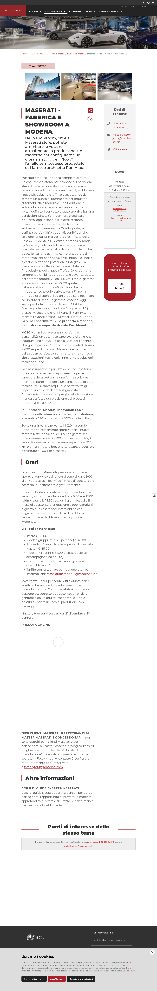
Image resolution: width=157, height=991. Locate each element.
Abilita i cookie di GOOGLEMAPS (119, 210)
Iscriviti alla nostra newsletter (109, 940)
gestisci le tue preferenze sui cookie (119, 219)
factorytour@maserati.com (43, 767)
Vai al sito (120, 149)
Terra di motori (57, 54)
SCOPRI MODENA (39, 54)
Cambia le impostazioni (81, 979)
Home (24, 54)
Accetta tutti (56, 979)
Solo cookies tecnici (34, 979)
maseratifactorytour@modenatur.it (72, 574)
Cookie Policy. (129, 971)
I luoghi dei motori (75, 54)
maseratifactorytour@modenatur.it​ (121, 138)
